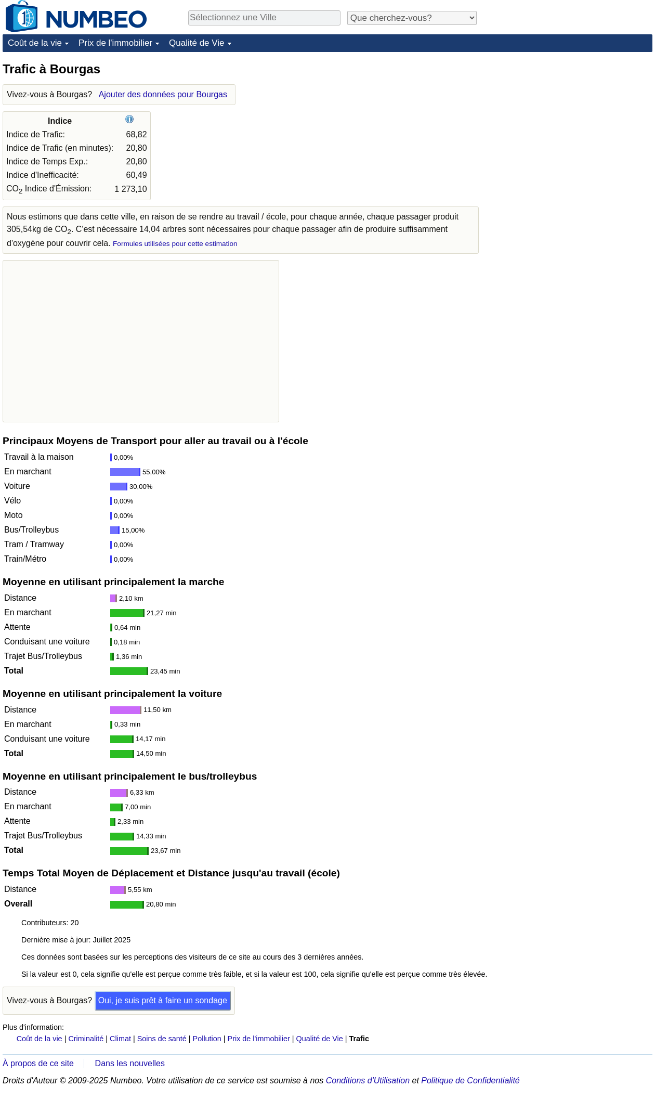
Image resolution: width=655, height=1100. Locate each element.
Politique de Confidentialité (470, 1080)
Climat (120, 1038)
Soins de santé (162, 1038)
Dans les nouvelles (130, 1063)
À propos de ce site (38, 1063)
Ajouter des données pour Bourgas (163, 94)
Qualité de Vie (196, 43)
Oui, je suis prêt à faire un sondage (162, 1000)
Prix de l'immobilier (115, 43)
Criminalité (85, 1038)
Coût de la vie (35, 43)
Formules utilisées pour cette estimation (175, 244)
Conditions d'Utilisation (368, 1080)
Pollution (207, 1038)
